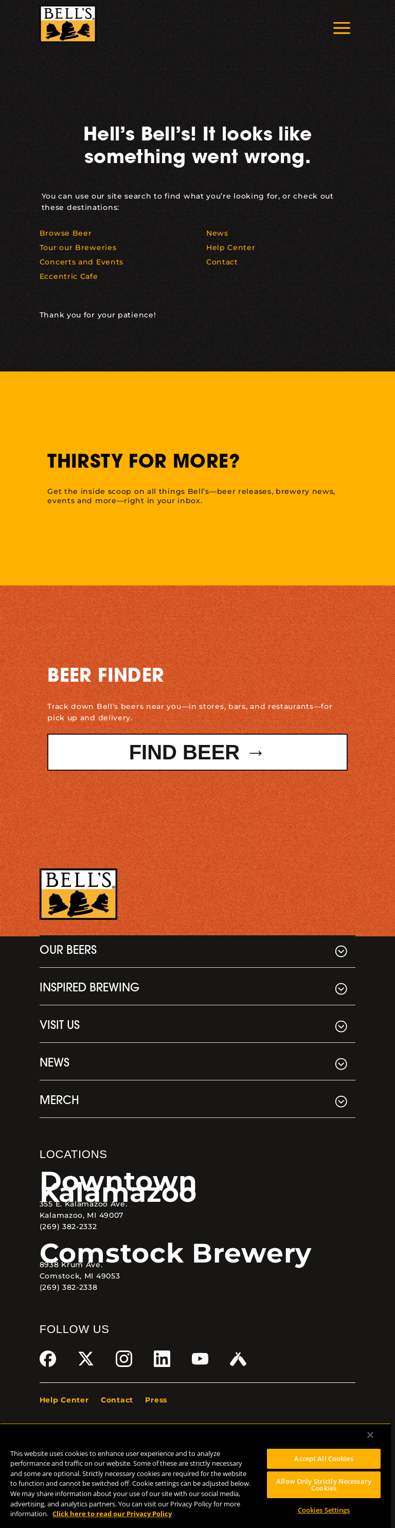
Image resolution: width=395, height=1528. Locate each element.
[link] (68, 24)
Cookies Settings (324, 1510)
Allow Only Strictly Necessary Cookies (323, 1485)
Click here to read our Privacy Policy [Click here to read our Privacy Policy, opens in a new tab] (112, 1513)
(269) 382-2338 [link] (69, 1287)
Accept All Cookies (323, 1458)
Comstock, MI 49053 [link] (80, 1276)
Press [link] (156, 1400)
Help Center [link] (64, 1400)
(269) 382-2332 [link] (68, 1226)
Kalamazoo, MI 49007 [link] (81, 1215)
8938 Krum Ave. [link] (71, 1264)
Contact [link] (117, 1400)
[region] (195, 1475)
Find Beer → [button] (197, 752)
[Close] (370, 1435)
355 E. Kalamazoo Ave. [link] (84, 1204)
